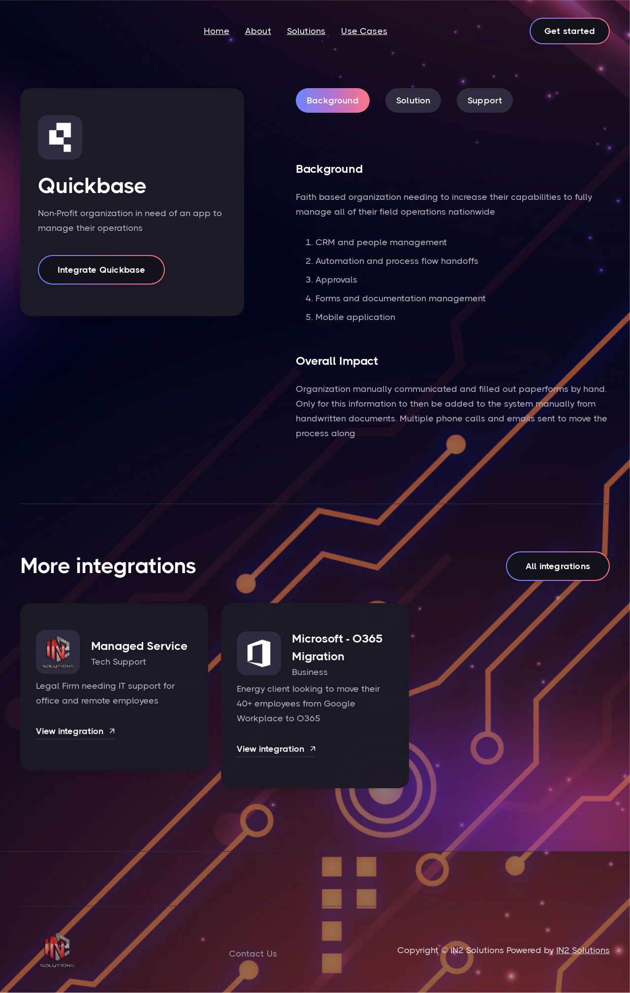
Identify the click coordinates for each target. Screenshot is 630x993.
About (258, 31)
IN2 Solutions (583, 950)
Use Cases (364, 31)
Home (216, 31)
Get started (569, 31)
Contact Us (253, 954)
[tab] (333, 100)
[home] (56, 31)
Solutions (306, 31)
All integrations (558, 567)
